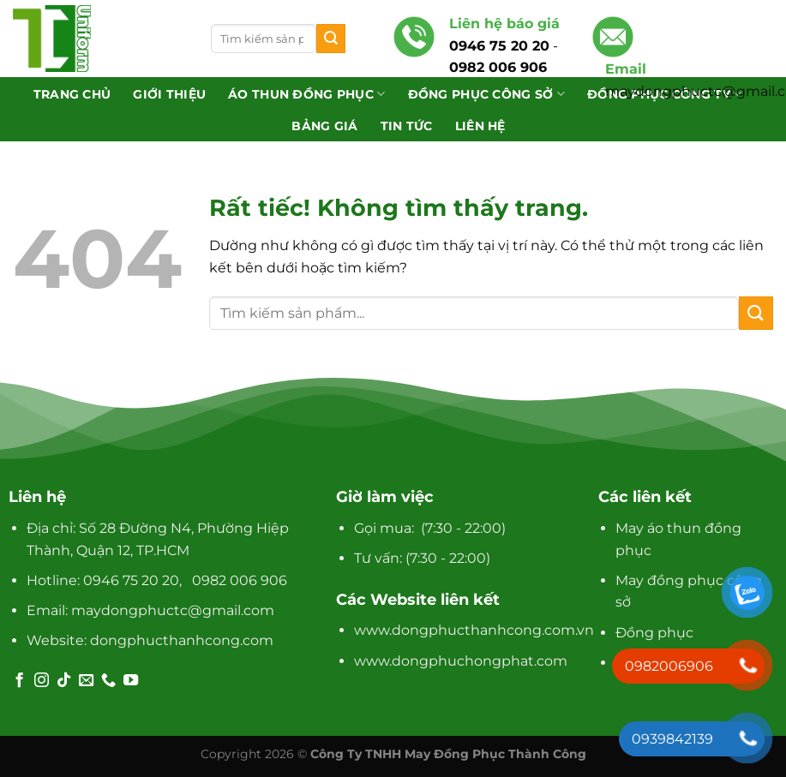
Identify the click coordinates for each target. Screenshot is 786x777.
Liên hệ (480, 126)
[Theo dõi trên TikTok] (64, 681)
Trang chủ (72, 94)
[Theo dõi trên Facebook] (19, 681)
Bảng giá (324, 126)
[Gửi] (330, 38)
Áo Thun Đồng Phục (306, 94)
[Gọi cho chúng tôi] (108, 681)
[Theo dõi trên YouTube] (130, 681)
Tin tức (407, 126)
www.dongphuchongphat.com (460, 661)
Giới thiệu (169, 94)
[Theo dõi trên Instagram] (41, 681)
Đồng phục (654, 633)
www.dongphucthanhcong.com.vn (474, 630)
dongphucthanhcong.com (181, 640)
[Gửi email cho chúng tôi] (86, 681)
